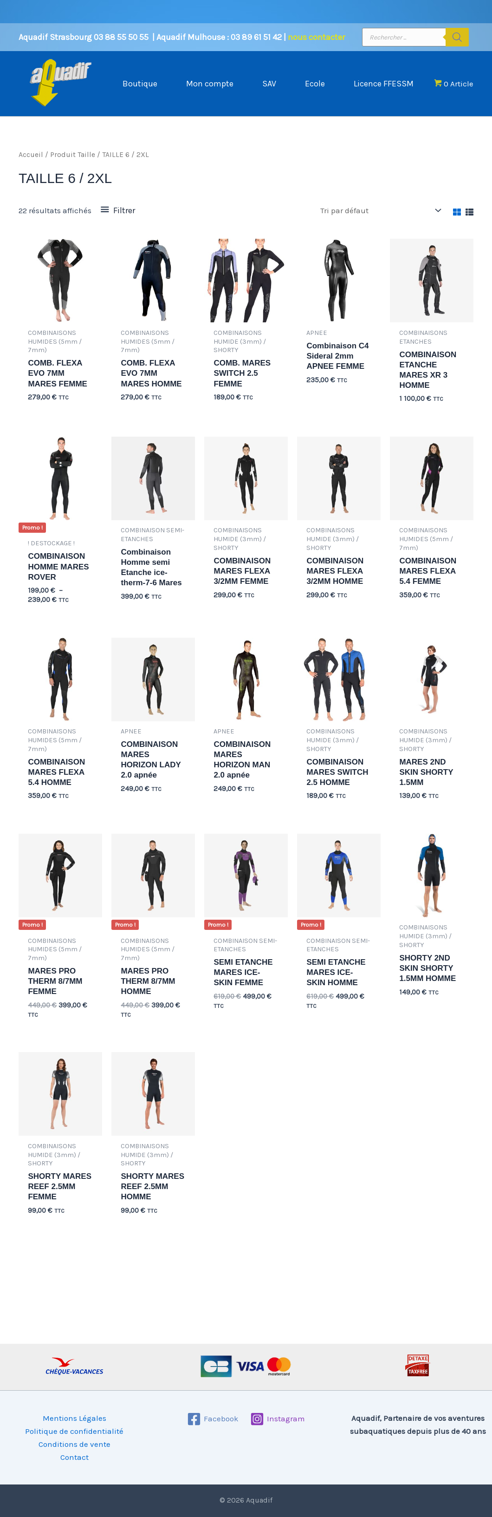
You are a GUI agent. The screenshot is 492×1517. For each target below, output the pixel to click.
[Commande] (380, 220)
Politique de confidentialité (74, 1431)
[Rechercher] (457, 37)
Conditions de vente (74, 1444)
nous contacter (316, 37)
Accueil (31, 164)
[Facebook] (213, 1419)
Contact (74, 1457)
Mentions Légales (74, 1418)
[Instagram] (278, 1419)
